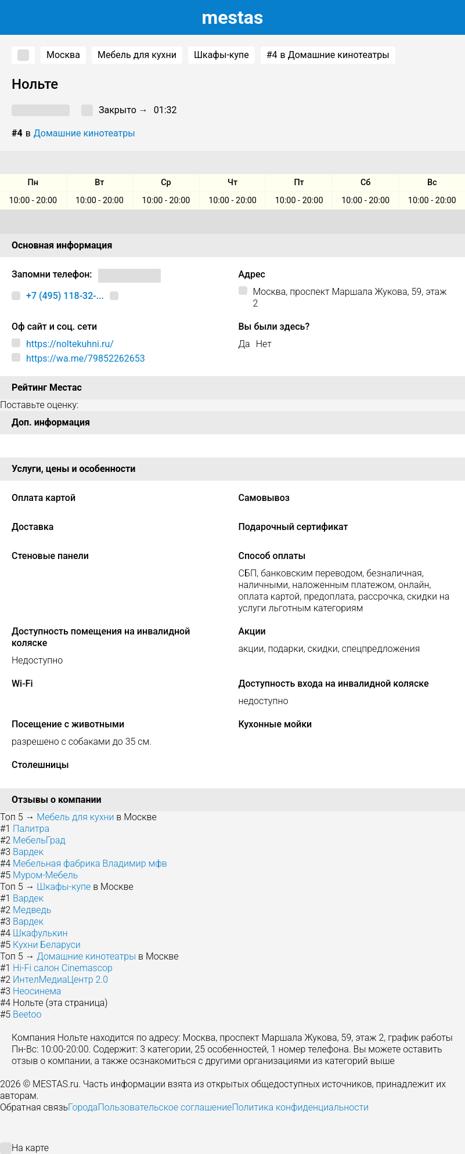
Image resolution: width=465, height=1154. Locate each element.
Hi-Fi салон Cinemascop (63, 967)
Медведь (32, 909)
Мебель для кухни (137, 54)
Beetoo (27, 1014)
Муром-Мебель (45, 875)
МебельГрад (39, 840)
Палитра (31, 828)
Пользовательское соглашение (165, 1107)
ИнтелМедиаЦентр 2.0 (60, 979)
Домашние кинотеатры (84, 133)
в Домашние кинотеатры (328, 55)
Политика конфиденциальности (300, 1107)
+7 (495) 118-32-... (65, 295)
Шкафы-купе (221, 54)
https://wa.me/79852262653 (85, 358)
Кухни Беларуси (47, 944)
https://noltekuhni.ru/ (70, 343)
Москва (63, 54)
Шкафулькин (40, 933)
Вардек (28, 851)
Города (83, 1107)
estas (233, 17)
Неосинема (37, 991)
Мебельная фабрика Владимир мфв (90, 863)
